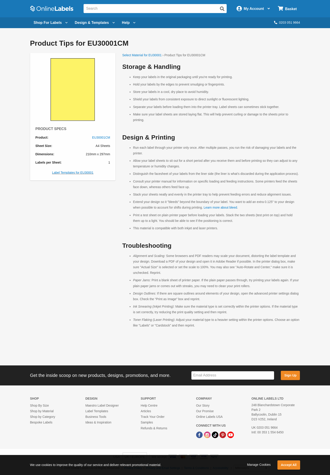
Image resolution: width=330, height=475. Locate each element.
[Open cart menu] (287, 9)
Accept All (289, 465)
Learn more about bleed (220, 207)
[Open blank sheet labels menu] (50, 22)
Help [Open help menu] (129, 23)
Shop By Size (39, 405)
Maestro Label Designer (102, 405)
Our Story (203, 405)
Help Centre (149, 405)
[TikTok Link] (215, 435)
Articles (146, 411)
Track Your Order (152, 417)
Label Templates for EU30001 (72, 172)
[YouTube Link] (230, 435)
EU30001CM (101, 137)
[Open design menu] (94, 22)
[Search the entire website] (155, 8)
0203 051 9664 (287, 22)
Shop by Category (42, 417)
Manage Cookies (259, 464)
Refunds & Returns (154, 428)
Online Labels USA (209, 417)
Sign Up (290, 375)
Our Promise (205, 411)
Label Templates (96, 411)
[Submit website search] (222, 9)
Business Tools (95, 417)
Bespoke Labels (41, 422)
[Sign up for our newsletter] (232, 375)
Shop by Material (42, 411)
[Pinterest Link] (223, 435)
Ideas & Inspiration (98, 422)
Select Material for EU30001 (142, 55)
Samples (147, 422)
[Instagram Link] (207, 435)
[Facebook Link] (200, 435)
